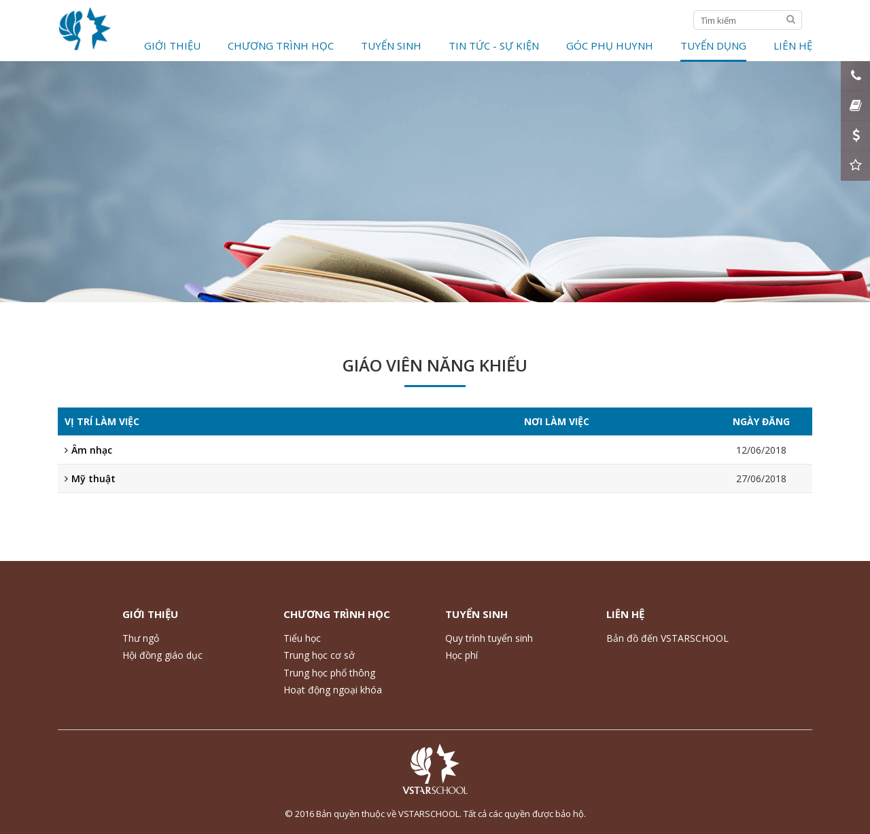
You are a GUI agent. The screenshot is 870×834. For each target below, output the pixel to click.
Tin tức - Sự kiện (494, 45)
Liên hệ (792, 45)
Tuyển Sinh (391, 45)
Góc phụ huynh (609, 45)
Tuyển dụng (713, 45)
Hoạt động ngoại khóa (332, 689)
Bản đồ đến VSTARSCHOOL (667, 638)
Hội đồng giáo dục (162, 655)
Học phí (461, 655)
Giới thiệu (172, 45)
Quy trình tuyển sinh (489, 638)
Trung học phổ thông (329, 672)
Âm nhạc (88, 449)
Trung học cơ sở (319, 655)
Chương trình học (281, 45)
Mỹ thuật (90, 478)
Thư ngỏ (140, 638)
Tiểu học (302, 638)
